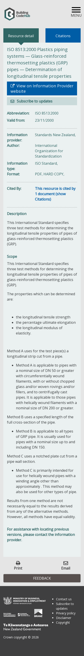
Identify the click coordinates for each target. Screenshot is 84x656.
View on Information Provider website (42, 88)
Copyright (63, 622)
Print (18, 568)
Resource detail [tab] (21, 35)
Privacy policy (65, 613)
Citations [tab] (63, 35)
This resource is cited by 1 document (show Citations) (55, 194)
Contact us (64, 599)
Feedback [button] (42, 578)
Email (65, 568)
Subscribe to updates (34, 101)
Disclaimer (63, 618)
